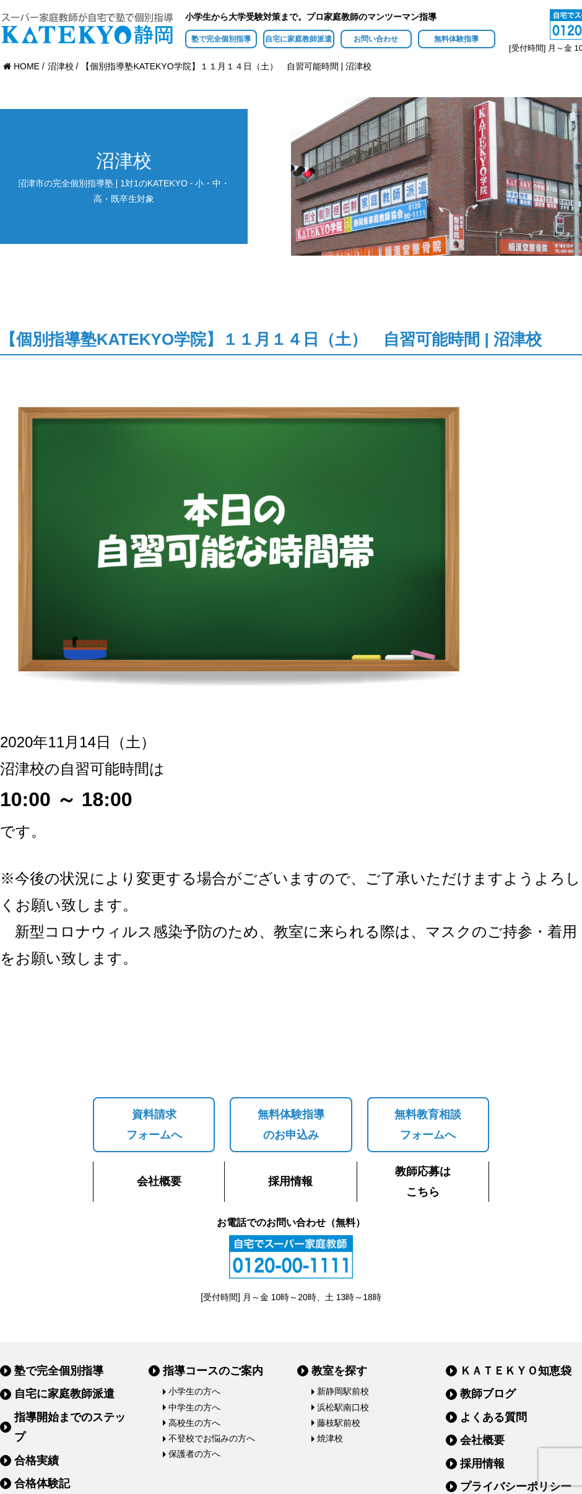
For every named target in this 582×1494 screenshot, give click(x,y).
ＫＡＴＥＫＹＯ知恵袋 (515, 1371)
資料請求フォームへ (154, 1124)
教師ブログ (488, 1394)
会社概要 (159, 1181)
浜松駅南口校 (343, 1407)
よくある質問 (493, 1417)
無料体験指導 (456, 39)
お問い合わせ (376, 39)
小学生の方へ (194, 1391)
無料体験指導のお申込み (291, 1124)
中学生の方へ (194, 1407)
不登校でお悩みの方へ (211, 1438)
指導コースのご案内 (213, 1371)
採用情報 (290, 1181)
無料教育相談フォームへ (427, 1124)
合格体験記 (42, 1483)
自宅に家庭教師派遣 (298, 39)
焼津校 (330, 1438)
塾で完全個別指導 (221, 39)
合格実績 (36, 1460)
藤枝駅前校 (338, 1423)
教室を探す (339, 1371)
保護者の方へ (194, 1454)
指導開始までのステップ (70, 1427)
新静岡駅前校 (343, 1391)
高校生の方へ (194, 1423)
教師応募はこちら (423, 1181)
